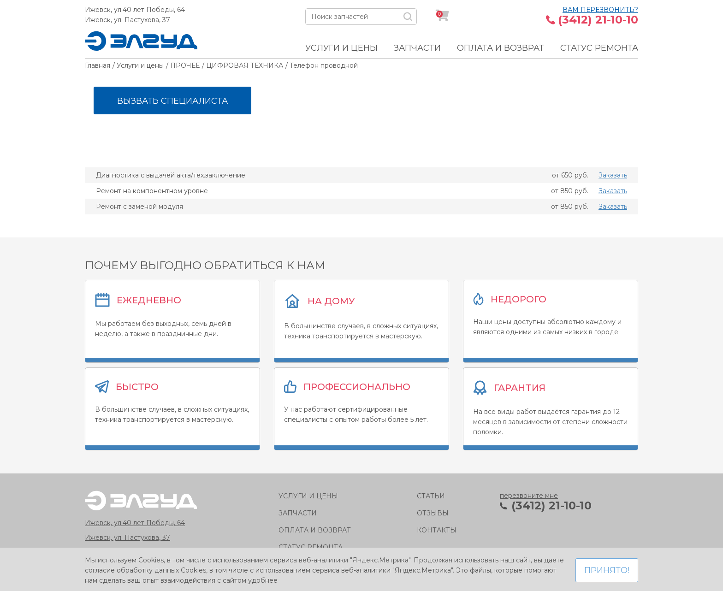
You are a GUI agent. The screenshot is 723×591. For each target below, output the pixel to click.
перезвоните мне (529, 495)
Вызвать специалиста (172, 101)
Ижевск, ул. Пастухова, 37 (127, 20)
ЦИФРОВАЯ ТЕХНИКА (244, 65)
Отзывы (433, 513)
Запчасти (417, 48)
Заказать (613, 175)
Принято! (606, 570)
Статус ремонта (599, 48)
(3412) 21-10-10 (598, 20)
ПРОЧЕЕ (185, 65)
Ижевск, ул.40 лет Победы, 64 (135, 10)
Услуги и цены (341, 48)
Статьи (431, 496)
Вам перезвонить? (600, 10)
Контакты (436, 530)
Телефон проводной (324, 65)
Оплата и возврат (500, 48)
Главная (97, 65)
